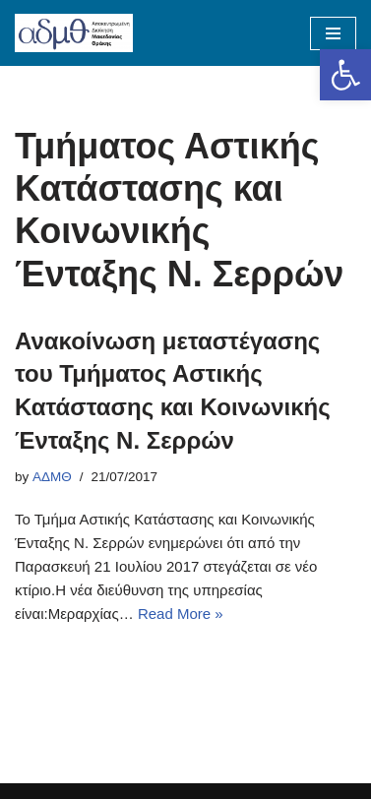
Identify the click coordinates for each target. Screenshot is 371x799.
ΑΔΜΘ (52, 476)
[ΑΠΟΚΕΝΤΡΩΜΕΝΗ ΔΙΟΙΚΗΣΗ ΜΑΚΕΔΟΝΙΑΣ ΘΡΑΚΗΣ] (74, 33)
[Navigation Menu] (333, 33)
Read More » (180, 613)
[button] (345, 74)
